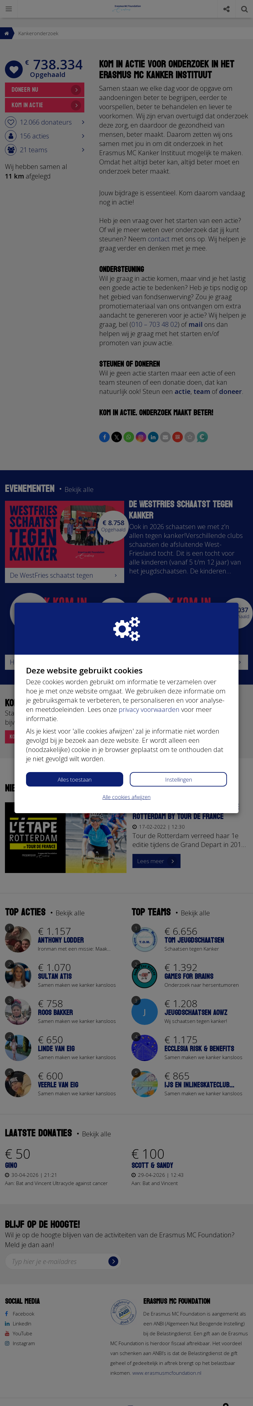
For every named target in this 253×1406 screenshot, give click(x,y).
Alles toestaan (75, 779)
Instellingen (178, 779)
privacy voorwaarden (149, 709)
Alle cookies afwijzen (126, 797)
